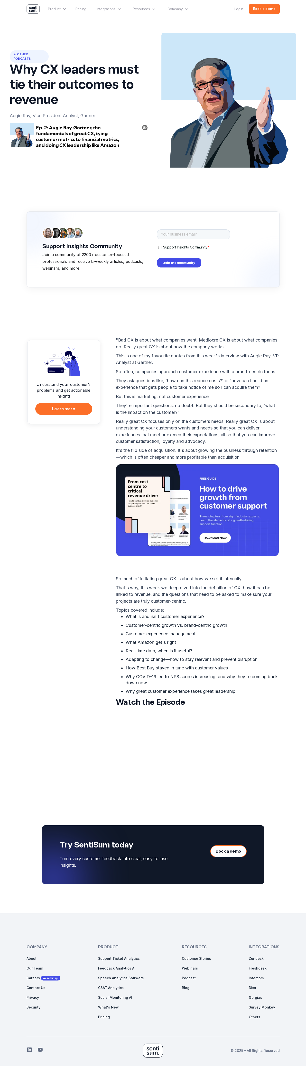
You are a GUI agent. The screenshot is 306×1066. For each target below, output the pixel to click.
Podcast (189, 978)
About (32, 958)
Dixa (252, 988)
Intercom (256, 978)
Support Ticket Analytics (119, 958)
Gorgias (255, 997)
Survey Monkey (262, 1007)
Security (33, 1007)
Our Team (35, 968)
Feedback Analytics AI (116, 968)
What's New (108, 1007)
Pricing (80, 9)
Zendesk (256, 958)
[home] (33, 9)
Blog (185, 988)
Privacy (33, 997)
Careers (33, 978)
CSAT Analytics (111, 988)
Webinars (190, 968)
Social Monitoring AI (115, 997)
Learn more (63, 409)
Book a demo (264, 9)
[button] (56, 9)
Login (238, 9)
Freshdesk (258, 968)
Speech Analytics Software (121, 978)
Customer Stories (196, 958)
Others (254, 1017)
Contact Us (36, 988)
